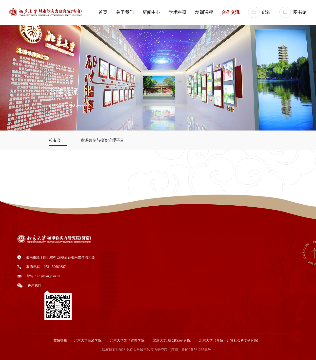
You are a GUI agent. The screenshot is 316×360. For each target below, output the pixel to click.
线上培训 (242, 269)
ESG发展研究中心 (205, 298)
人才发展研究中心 (206, 270)
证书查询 (242, 297)
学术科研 (178, 12)
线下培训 (242, 278)
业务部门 (116, 270)
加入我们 (116, 307)
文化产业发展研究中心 (209, 260)
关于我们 (125, 12)
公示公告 (116, 298)
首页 (103, 12)
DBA (238, 260)
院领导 (114, 289)
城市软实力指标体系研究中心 (214, 251)
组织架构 (116, 260)
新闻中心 (151, 12)
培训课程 (204, 12)
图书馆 (293, 12)
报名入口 (242, 288)
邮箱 (259, 12)
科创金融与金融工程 (207, 289)
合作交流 (230, 12)
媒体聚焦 (149, 260)
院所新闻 (149, 251)
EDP (238, 251)
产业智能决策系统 (206, 279)
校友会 (286, 251)
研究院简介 (118, 251)
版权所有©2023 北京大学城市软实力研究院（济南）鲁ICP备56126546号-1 (158, 350)
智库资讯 (149, 270)
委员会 (114, 279)
